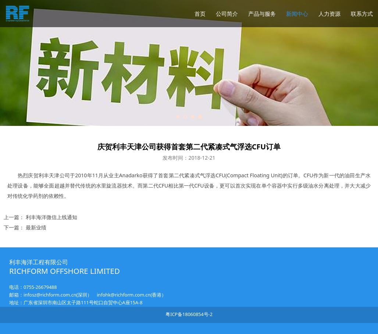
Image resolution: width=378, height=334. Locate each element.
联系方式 (362, 13)
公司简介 (227, 13)
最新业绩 (36, 227)
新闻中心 (297, 13)
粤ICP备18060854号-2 (189, 314)
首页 (200, 13)
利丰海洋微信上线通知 (51, 217)
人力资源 (329, 13)
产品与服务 (262, 13)
